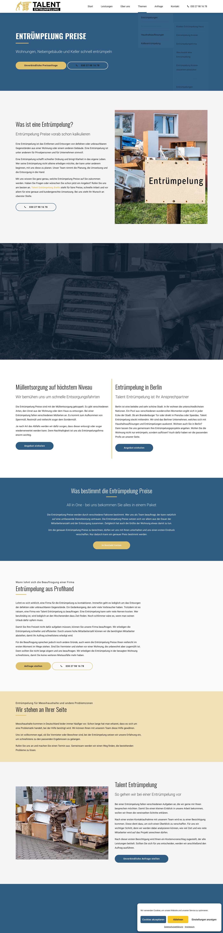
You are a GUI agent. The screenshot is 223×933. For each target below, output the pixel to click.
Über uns (125, 6)
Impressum (190, 927)
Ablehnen (178, 919)
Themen (142, 6)
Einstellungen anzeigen (204, 919)
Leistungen (107, 6)
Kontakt (175, 6)
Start (90, 6)
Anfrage (159, 6)
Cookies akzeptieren (153, 919)
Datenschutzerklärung (173, 927)
